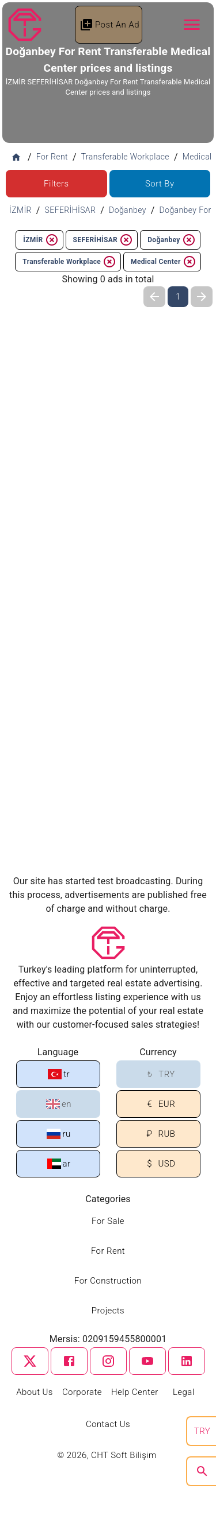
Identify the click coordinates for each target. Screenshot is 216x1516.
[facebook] (69, 1361)
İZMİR (40, 240)
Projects (108, 1310)
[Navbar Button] (191, 25)
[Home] (16, 157)
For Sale (108, 1221)
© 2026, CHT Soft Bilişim (108, 1455)
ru (58, 1134)
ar (59, 1164)
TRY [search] (202, 1431)
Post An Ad (109, 25)
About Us (34, 1392)
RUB (159, 1134)
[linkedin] (186, 1361)
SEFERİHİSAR (103, 240)
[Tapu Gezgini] (25, 25)
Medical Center (163, 262)
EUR (159, 1104)
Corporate (82, 1392)
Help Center (134, 1392)
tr (59, 1074)
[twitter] (30, 1361)
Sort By (160, 183)
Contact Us (108, 1424)
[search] (202, 1471)
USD (159, 1164)
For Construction (108, 1281)
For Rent (108, 1251)
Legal (184, 1392)
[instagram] (108, 1361)
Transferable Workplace (69, 262)
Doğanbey (171, 240)
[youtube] (147, 1361)
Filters (56, 183)
